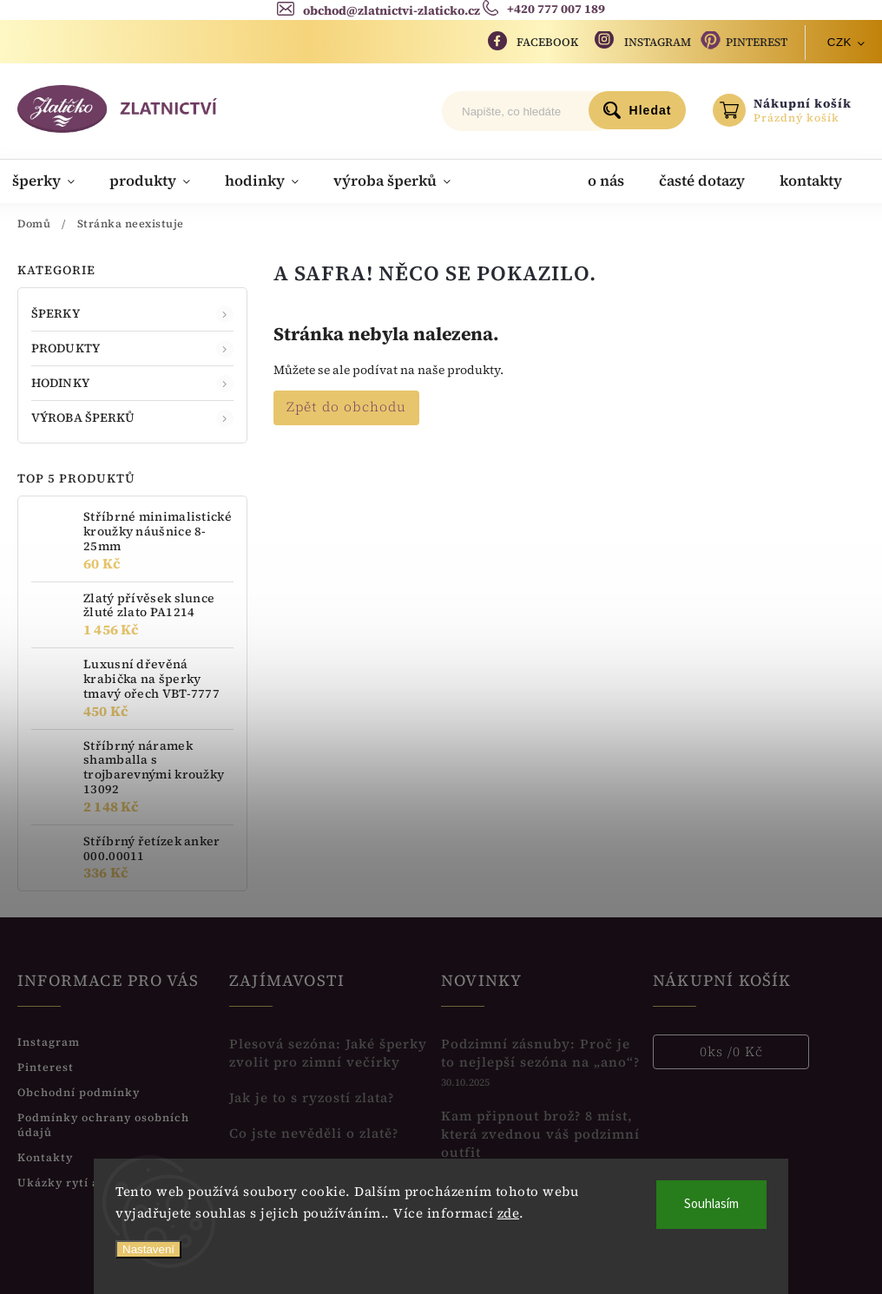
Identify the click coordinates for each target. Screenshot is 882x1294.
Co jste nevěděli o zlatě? (313, 1132)
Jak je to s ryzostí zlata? (311, 1096)
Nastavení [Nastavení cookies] (148, 1249)
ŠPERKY (132, 313)
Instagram (657, 42)
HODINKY (132, 382)
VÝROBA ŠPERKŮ (132, 416)
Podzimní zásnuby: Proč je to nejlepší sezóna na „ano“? (540, 1052)
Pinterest (756, 42)
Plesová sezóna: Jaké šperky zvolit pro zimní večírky (328, 1052)
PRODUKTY (132, 347)
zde (508, 1213)
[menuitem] (57, 180)
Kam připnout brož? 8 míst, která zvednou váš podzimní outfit (540, 1133)
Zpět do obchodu (346, 406)
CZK (839, 42)
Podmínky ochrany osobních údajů (103, 1124)
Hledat (650, 110)
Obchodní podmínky (78, 1091)
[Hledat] (528, 111)
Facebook (547, 42)
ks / (731, 1051)
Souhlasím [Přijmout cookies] (711, 1204)
